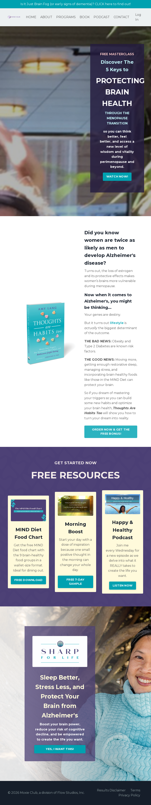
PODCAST (102, 17)
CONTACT (121, 17)
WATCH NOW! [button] (117, 176)
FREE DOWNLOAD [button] (28, 580)
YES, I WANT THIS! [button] (60, 749)
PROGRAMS (66, 17)
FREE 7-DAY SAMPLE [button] (75, 582)
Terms (135, 790)
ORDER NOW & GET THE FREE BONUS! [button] (111, 432)
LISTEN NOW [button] (123, 585)
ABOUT (46, 17)
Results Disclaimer (111, 790)
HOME (31, 17)
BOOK (85, 17)
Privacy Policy (129, 796)
